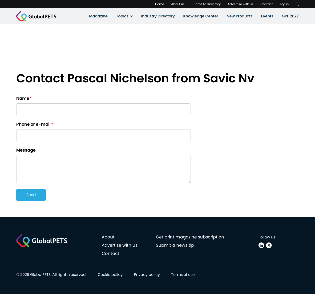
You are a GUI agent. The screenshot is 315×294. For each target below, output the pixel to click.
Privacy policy (147, 274)
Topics (122, 16)
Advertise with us (240, 4)
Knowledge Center (200, 16)
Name (24, 98)
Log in (284, 4)
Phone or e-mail (34, 124)
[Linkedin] (261, 245)
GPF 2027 (290, 16)
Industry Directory (158, 16)
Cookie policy (110, 274)
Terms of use (183, 274)
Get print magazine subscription (190, 237)
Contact (266, 4)
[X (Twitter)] (269, 245)
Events (267, 16)
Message (26, 150)
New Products (240, 16)
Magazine (98, 16)
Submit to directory (206, 4)
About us (178, 4)
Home (159, 4)
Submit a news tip (175, 245)
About (108, 237)
